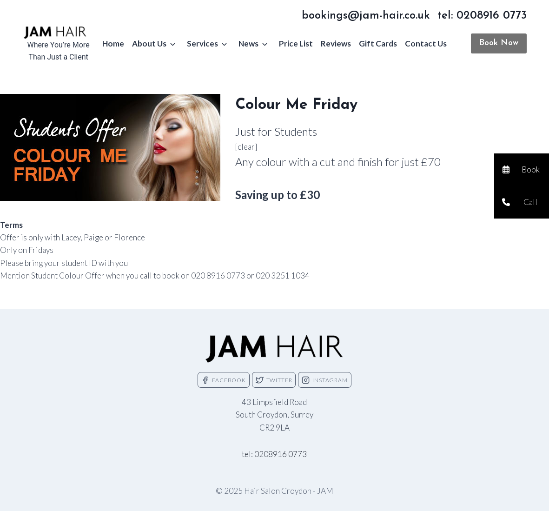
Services (202, 43)
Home (113, 43)
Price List (296, 43)
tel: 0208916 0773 (482, 15)
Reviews (336, 43)
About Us (149, 43)
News (248, 43)
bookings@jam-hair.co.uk (366, 15)
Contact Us (426, 43)
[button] (521, 169)
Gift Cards (378, 43)
